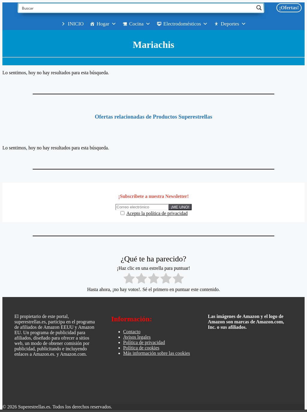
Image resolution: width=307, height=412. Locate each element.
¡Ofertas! (289, 7)
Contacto (132, 331)
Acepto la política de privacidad (156, 213)
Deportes (233, 24)
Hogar (106, 24)
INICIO (76, 24)
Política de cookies (141, 347)
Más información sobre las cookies (156, 353)
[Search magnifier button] (259, 8)
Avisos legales (137, 337)
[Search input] (137, 7)
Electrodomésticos (185, 24)
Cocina (140, 24)
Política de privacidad (144, 342)
